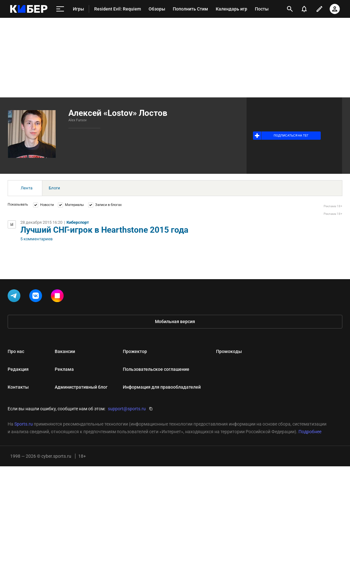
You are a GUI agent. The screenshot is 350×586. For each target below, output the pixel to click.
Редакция (18, 369)
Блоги (54, 188)
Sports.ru (23, 424)
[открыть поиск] (290, 9)
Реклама (64, 369)
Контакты (18, 387)
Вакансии (65, 351)
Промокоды (229, 351)
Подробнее (309, 431)
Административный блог (81, 387)
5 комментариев (36, 239)
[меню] (60, 9)
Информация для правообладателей (162, 387)
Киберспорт (77, 222)
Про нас (16, 351)
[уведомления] (304, 9)
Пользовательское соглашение (156, 369)
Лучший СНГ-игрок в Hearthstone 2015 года (104, 230)
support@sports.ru (127, 408)
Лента (26, 188)
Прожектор (135, 351)
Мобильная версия (175, 321)
